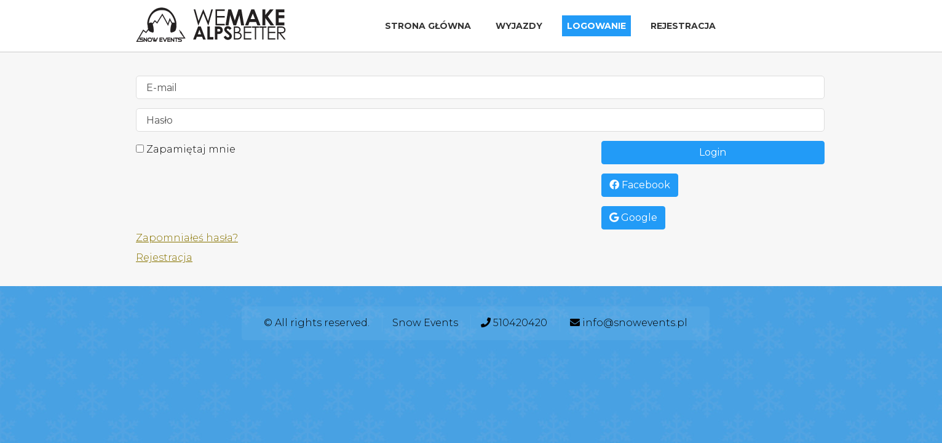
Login (712, 152)
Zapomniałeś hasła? (187, 238)
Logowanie (596, 25)
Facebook (639, 185)
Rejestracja (683, 25)
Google (633, 217)
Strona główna (428, 25)
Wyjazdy (519, 25)
